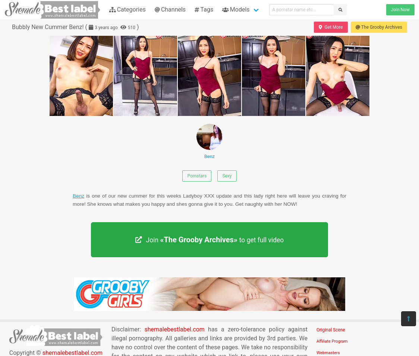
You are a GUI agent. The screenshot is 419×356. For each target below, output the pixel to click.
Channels (170, 9)
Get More (331, 27)
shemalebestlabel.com (175, 329)
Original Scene (330, 330)
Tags (204, 9)
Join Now (400, 9)
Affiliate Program (332, 341)
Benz (209, 141)
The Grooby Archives (379, 27)
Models (235, 9)
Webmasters (328, 352)
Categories (127, 9)
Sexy (226, 176)
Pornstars (197, 176)
